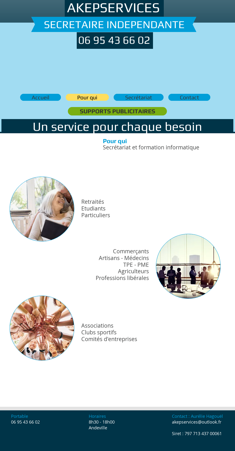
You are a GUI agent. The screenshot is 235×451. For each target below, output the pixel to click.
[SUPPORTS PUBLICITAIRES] (117, 111)
